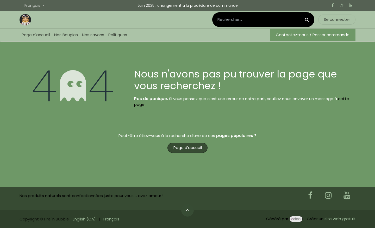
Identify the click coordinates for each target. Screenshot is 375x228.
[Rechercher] (306, 19)
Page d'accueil (187, 147)
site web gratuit (339, 219)
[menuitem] (36, 35)
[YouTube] (350, 5)
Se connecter (337, 19)
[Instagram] (341, 5)
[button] (187, 210)
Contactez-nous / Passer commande (312, 34)
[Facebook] (332, 5)
